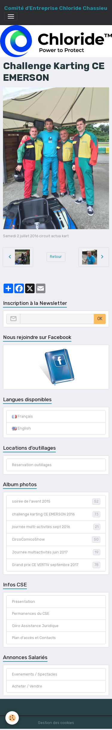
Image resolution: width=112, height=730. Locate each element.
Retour (56, 257)
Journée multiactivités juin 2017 (56, 552)
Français (22, 416)
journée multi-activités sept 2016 (56, 527)
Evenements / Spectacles (34, 674)
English (21, 428)
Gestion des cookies (56, 723)
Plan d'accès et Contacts (34, 638)
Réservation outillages (32, 465)
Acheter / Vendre (27, 686)
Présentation (23, 602)
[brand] (55, 8)
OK (99, 318)
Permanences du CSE (30, 614)
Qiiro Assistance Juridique (35, 626)
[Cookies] (12, 718)
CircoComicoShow (56, 539)
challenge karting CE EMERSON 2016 (56, 514)
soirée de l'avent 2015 (56, 501)
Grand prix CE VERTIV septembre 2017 (56, 565)
